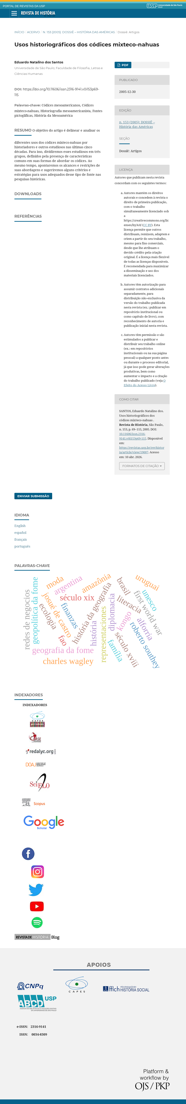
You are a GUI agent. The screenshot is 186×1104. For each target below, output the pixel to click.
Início (19, 32)
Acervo (33, 32)
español (20, 532)
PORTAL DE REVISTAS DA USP (24, 6)
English (20, 526)
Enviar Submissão (33, 496)
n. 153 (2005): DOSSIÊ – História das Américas (79, 32)
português (22, 546)
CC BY (147, 225)
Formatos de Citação (140, 466)
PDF (124, 65)
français (20, 539)
